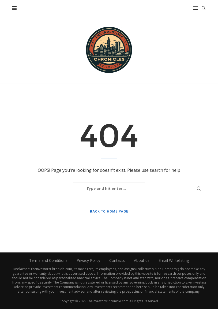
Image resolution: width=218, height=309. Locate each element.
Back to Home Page (109, 211)
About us (141, 260)
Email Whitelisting (174, 260)
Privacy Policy (88, 260)
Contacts (117, 260)
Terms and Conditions (48, 260)
